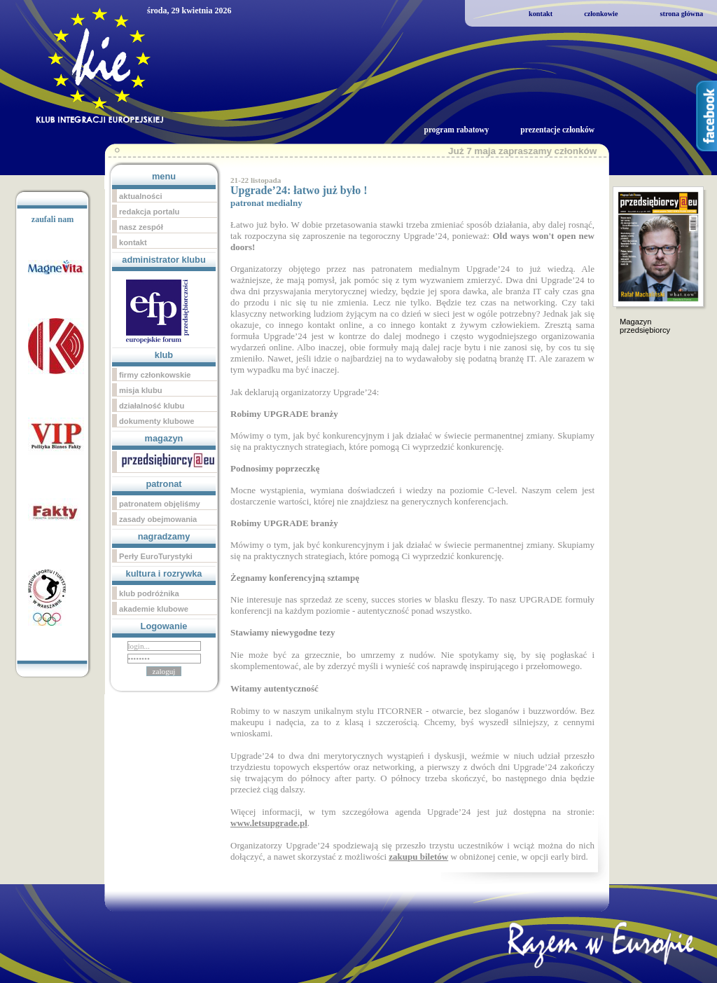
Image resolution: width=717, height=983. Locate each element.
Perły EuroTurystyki (156, 556)
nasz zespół (141, 227)
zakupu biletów (418, 856)
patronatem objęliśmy (159, 504)
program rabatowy (456, 129)
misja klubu (140, 390)
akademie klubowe (153, 609)
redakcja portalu (149, 211)
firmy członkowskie (155, 375)
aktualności (140, 196)
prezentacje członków (557, 129)
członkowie (601, 14)
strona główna (681, 14)
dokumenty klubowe (157, 421)
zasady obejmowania (158, 519)
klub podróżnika (149, 593)
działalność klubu (151, 405)
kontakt (540, 14)
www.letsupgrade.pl (268, 823)
